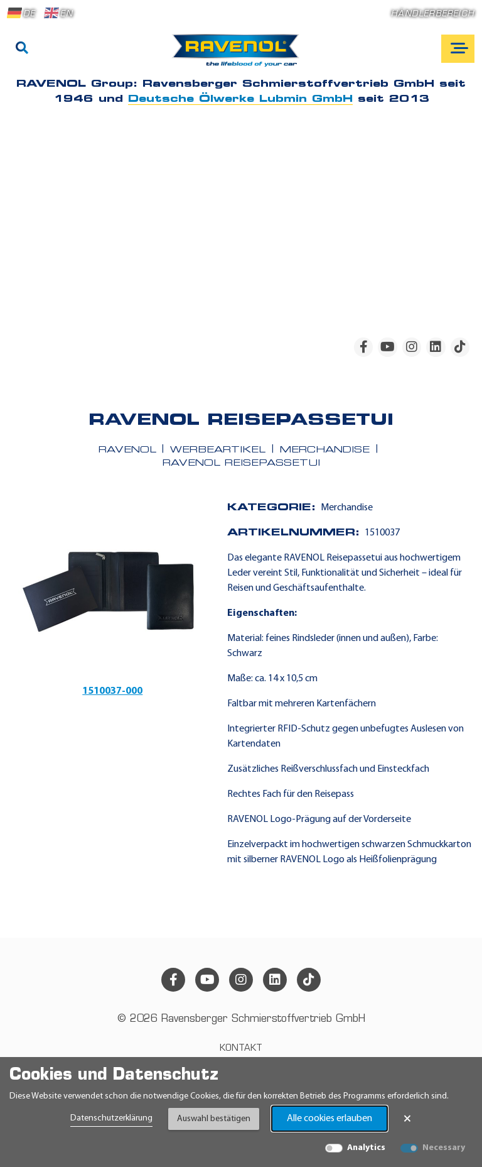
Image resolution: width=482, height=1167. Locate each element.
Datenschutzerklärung (111, 1118)
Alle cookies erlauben (329, 1119)
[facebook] (363, 346)
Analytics (366, 1148)
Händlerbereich (432, 14)
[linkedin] (435, 346)
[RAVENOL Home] (238, 55)
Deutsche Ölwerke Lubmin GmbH (240, 99)
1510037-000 (112, 691)
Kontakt (241, 1048)
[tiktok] (460, 346)
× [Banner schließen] (407, 1118)
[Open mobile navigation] (457, 49)
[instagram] (411, 346)
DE (21, 13)
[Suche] (22, 49)
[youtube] (387, 346)
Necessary (443, 1148)
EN (58, 13)
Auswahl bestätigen (213, 1119)
